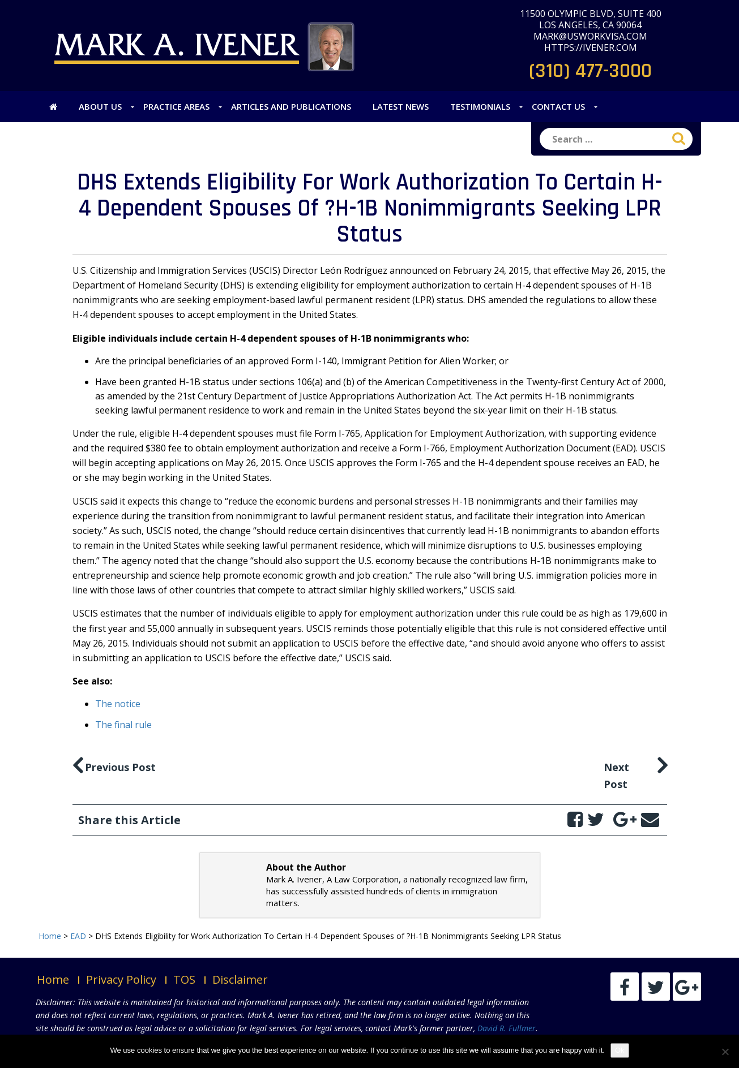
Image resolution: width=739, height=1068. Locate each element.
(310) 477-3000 (590, 71)
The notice (117, 703)
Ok (620, 1050)
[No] (725, 1051)
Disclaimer (240, 979)
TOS (184, 979)
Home (53, 979)
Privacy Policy (121, 979)
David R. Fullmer (506, 1028)
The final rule (123, 724)
